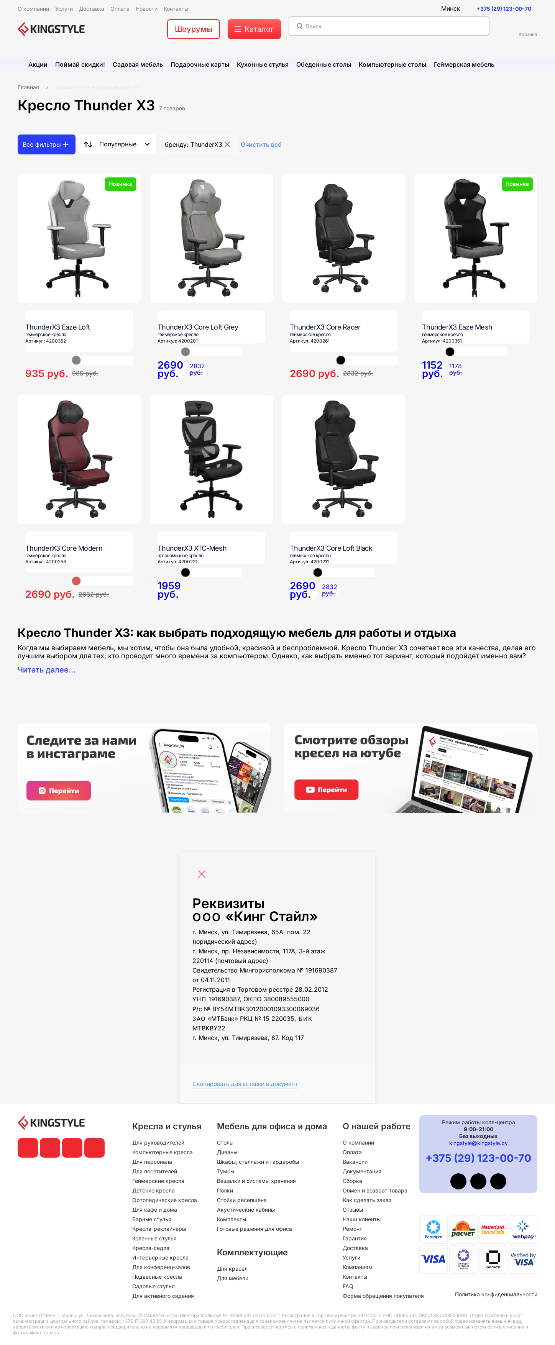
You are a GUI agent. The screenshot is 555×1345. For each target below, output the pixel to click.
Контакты (355, 1276)
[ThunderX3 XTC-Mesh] (211, 459)
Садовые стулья (153, 1286)
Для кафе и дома (154, 1209)
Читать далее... (47, 669)
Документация (362, 1171)
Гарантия (355, 1238)
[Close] (203, 870)
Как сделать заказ (367, 1200)
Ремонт (352, 1228)
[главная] (51, 29)
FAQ (348, 1286)
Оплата (352, 1152)
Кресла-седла (150, 1248)
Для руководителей (158, 1142)
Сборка (352, 1181)
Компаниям (358, 1267)
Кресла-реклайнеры (159, 1228)
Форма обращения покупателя (383, 1296)
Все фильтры (42, 144)
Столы (225, 1142)
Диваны (227, 1152)
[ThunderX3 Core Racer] (343, 238)
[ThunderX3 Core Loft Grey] (211, 238)
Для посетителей (154, 1171)
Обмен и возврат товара (375, 1190)
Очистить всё (261, 144)
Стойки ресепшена (242, 1200)
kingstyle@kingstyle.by (478, 1143)
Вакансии (355, 1161)
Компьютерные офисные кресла (97, 87)
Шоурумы (193, 29)
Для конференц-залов (161, 1267)
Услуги (351, 1257)
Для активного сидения (163, 1296)
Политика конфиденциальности (496, 1294)
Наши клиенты (362, 1219)
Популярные (117, 144)
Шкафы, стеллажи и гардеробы (258, 1161)
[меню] (254, 29)
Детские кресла (153, 1190)
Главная (28, 87)
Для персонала (152, 1161)
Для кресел (232, 1268)
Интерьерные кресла (160, 1257)
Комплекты (231, 1219)
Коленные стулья (154, 1238)
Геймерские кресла (158, 1181)
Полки (225, 1190)
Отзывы (353, 1209)
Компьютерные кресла (162, 1152)
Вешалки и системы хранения (256, 1181)
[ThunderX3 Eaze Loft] (79, 238)
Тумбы (225, 1171)
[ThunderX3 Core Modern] (79, 459)
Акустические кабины (246, 1209)
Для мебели (232, 1278)
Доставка (355, 1248)
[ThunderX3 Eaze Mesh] (475, 238)
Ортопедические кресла (164, 1200)
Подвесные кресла (157, 1276)
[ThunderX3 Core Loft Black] (343, 459)
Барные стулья (151, 1219)
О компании (358, 1142)
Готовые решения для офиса (254, 1228)
